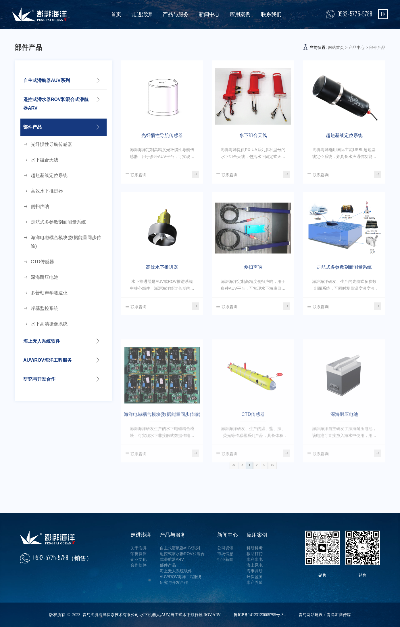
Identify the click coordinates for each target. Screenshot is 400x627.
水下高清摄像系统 (49, 323)
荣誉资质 (138, 553)
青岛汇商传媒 (339, 615)
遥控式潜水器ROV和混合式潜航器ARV (56, 103)
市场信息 (225, 553)
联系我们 (271, 14)
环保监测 (255, 576)
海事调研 (255, 571)
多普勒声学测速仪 (49, 292)
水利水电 (255, 559)
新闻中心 (209, 14)
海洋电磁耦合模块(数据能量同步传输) (66, 242)
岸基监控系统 (44, 308)
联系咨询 (136, 174)
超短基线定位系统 (49, 175)
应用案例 (240, 14)
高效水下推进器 (47, 190)
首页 (116, 14)
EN (383, 14)
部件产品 (32, 127)
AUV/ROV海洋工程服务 (47, 360)
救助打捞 (255, 553)
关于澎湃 (138, 548)
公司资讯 (225, 548)
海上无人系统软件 (41, 341)
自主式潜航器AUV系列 (46, 80)
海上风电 (255, 565)
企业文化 (138, 559)
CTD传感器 (42, 261)
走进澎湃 (142, 14)
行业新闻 (225, 559)
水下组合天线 (44, 159)
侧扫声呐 (40, 206)
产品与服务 (176, 14)
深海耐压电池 (44, 277)
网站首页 (336, 47)
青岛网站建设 (311, 615)
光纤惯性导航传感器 (51, 144)
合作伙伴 (138, 565)
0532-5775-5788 (354, 14)
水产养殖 (255, 582)
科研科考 (255, 548)
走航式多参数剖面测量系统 (58, 222)
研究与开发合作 (39, 379)
